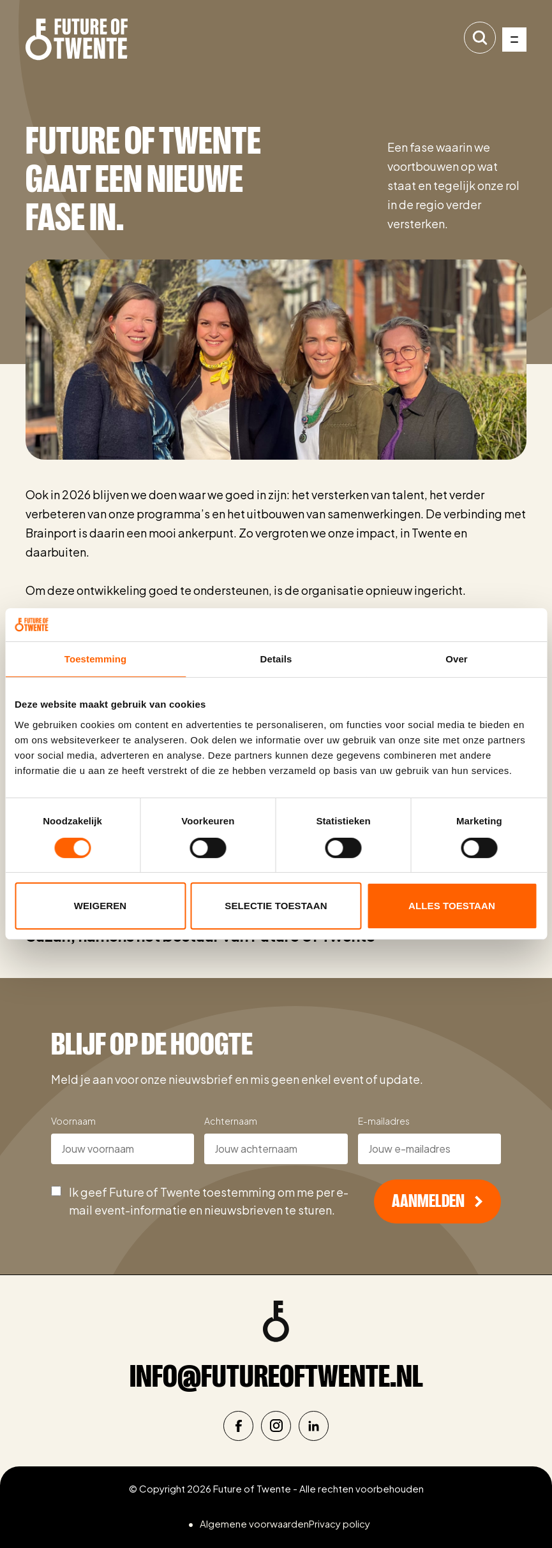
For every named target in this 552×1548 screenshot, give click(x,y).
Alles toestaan (451, 905)
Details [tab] (276, 659)
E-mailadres (384, 1121)
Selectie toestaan (276, 905)
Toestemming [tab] (95, 659)
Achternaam (230, 1121)
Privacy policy (339, 1523)
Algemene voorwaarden (254, 1523)
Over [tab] (456, 659)
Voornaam (73, 1121)
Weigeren (100, 905)
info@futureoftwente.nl (276, 1376)
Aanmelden (437, 1201)
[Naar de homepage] (77, 39)
